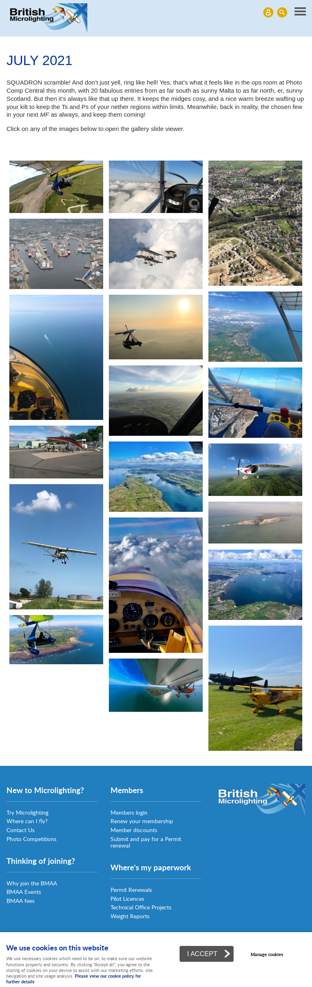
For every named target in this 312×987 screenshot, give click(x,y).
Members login (128, 812)
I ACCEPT (202, 953)
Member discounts (133, 830)
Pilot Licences (127, 898)
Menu (154, 12)
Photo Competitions (31, 839)
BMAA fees (20, 900)
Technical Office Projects (140, 907)
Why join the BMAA (31, 883)
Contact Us (20, 830)
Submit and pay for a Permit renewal (145, 842)
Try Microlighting (27, 812)
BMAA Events (23, 892)
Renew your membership (141, 821)
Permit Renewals (131, 890)
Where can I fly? (27, 821)
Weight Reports (130, 916)
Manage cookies (267, 954)
